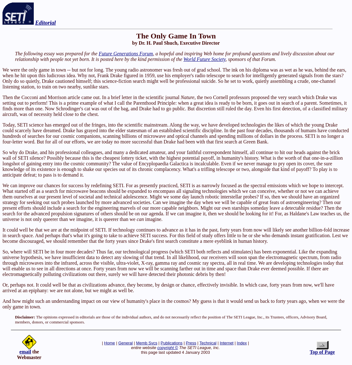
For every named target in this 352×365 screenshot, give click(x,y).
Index (242, 343)
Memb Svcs (146, 343)
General (125, 343)
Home (109, 343)
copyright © (167, 347)
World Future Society (205, 59)
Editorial (45, 23)
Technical (207, 343)
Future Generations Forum (126, 53)
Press (191, 343)
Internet (227, 343)
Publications (172, 343)
